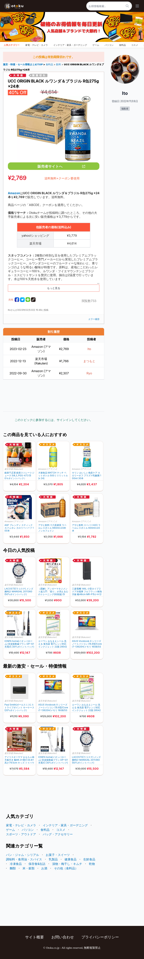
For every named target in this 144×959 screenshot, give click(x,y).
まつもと (89, 361)
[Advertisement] (53, 395)
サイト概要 (34, 937)
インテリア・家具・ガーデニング (70, 45)
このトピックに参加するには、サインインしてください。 (54, 420)
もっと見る (53, 288)
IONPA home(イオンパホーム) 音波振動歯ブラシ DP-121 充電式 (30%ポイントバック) (19, 644)
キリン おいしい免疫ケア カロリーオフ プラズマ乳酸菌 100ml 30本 (86, 475)
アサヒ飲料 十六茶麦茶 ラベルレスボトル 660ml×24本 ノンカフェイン (52, 528)
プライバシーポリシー (100, 937)
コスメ (134, 45)
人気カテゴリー (12, 45)
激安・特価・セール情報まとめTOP (23, 64)
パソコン (109, 45)
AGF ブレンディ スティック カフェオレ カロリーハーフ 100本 (19, 528)
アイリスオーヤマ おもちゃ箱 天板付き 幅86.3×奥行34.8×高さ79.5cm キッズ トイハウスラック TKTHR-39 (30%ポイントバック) (19, 760)
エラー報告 (93, 319)
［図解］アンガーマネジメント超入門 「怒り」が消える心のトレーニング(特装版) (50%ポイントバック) (53, 591)
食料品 (122, 45)
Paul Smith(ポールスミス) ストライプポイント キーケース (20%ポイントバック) (19, 707)
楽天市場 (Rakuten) (13, 469)
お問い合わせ (62, 937)
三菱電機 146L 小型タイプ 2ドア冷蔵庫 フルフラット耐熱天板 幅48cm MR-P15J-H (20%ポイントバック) (87, 591)
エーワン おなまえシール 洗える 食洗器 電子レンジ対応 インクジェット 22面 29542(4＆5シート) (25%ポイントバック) (52, 644)
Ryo (89, 373)
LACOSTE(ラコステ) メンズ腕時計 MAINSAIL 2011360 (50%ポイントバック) (18, 591)
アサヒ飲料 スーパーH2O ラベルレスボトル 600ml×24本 (86, 528)
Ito (89, 349)
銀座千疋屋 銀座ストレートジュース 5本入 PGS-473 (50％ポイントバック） (19, 475)
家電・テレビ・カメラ (36, 45)
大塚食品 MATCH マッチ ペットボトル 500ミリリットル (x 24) (53, 475)
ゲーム (95, 45)
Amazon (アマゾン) (47, 469)
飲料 (58, 64)
